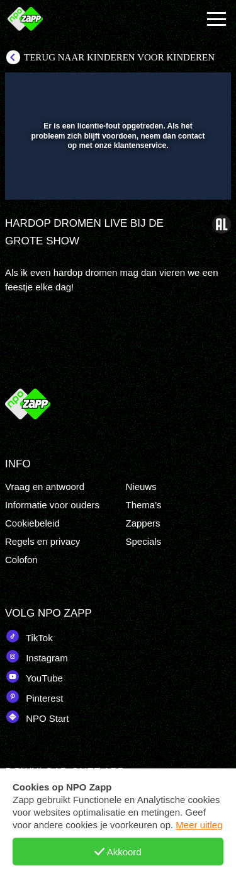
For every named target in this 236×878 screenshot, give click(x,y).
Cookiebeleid (32, 523)
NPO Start (37, 716)
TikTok (29, 636)
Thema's (144, 504)
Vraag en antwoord (44, 486)
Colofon (21, 559)
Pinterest (34, 696)
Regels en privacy (42, 541)
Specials (144, 541)
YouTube (34, 676)
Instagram (36, 656)
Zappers (143, 523)
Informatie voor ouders (52, 504)
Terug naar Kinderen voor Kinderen (119, 57)
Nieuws (141, 486)
